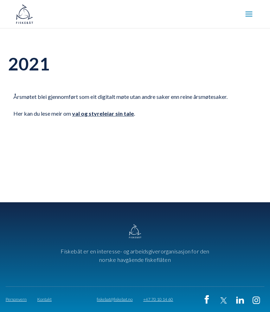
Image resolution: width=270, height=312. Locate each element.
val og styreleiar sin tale (103, 113)
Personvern (16, 299)
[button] (248, 14)
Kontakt (44, 299)
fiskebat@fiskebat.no (115, 299)
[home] (27, 14)
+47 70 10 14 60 (158, 299)
